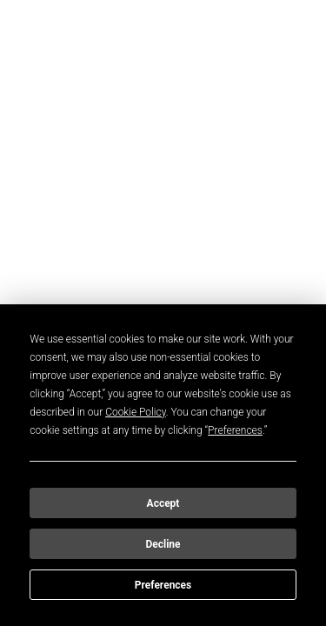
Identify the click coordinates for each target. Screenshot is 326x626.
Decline (162, 544)
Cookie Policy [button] (135, 412)
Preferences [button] (235, 430)
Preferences (163, 585)
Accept (163, 503)
